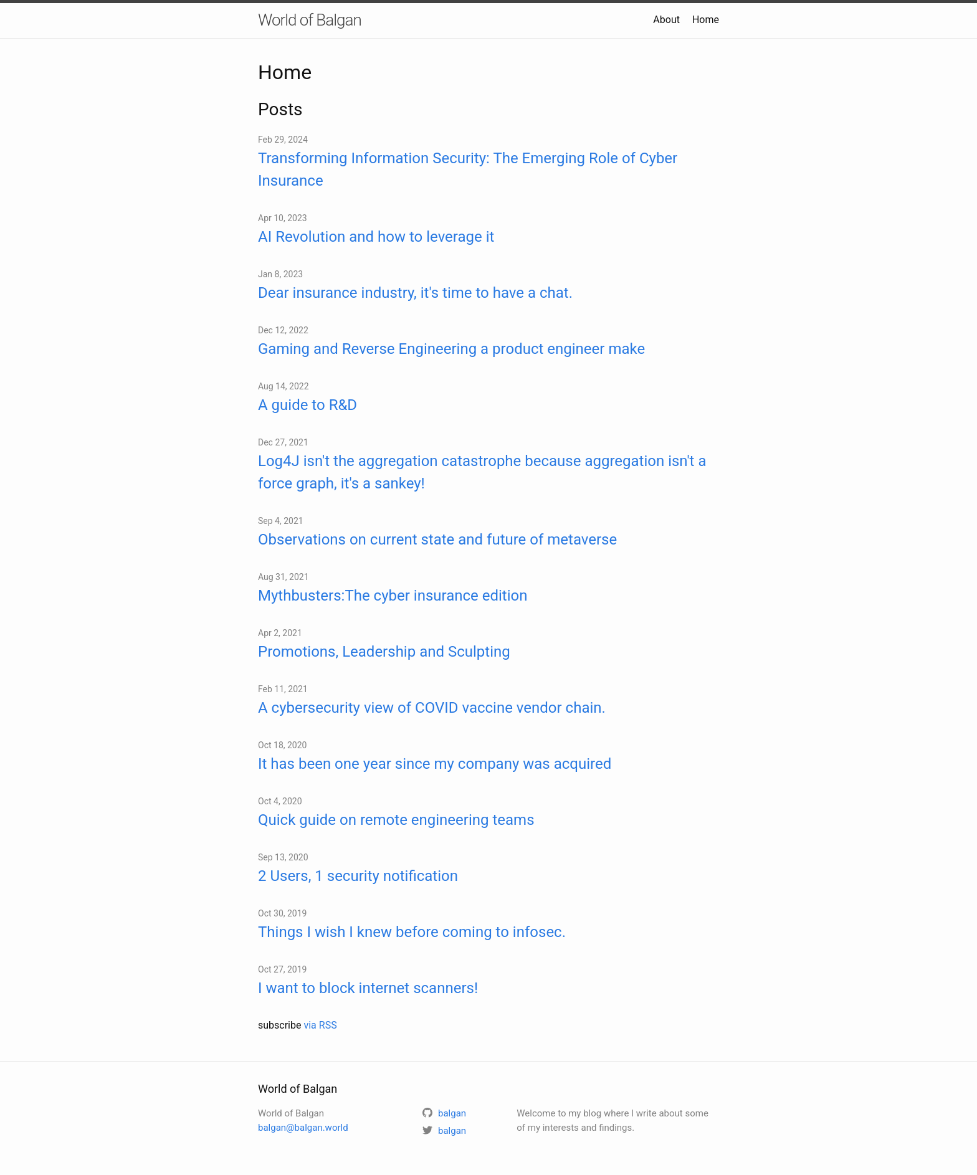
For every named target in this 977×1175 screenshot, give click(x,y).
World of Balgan (309, 20)
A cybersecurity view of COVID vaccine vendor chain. (432, 707)
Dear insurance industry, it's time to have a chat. (415, 293)
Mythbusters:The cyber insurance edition (392, 595)
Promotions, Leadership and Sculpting (384, 651)
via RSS (319, 1025)
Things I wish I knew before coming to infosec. (412, 932)
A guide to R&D (307, 405)
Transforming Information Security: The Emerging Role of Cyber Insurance (467, 169)
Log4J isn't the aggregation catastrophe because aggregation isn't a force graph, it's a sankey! (482, 472)
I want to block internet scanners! (368, 988)
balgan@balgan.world (303, 1127)
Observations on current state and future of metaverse (437, 539)
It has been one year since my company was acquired (434, 764)
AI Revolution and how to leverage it (376, 236)
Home (705, 20)
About (666, 20)
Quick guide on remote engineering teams (396, 820)
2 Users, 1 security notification (358, 876)
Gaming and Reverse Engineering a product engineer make (451, 349)
